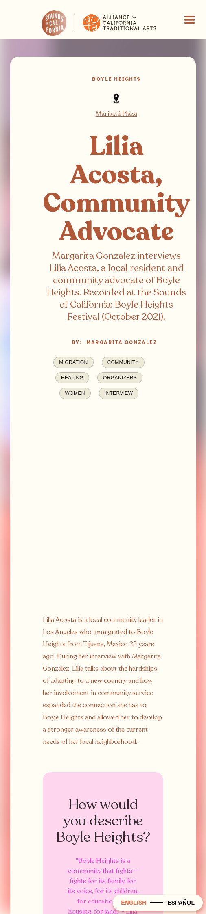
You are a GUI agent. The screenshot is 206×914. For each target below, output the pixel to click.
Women (75, 393)
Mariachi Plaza (116, 113)
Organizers (120, 378)
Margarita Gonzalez (121, 342)
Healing (72, 378)
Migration (73, 362)
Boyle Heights (116, 79)
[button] (190, 20)
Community (123, 362)
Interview (119, 393)
